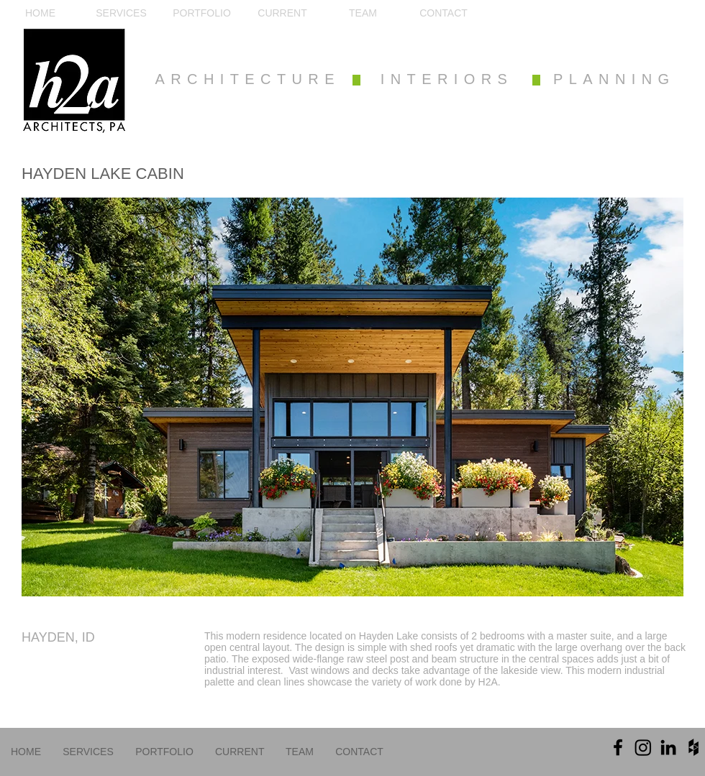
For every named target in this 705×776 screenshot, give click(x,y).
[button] (352, 397)
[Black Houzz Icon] (693, 747)
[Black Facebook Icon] (618, 747)
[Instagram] (643, 747)
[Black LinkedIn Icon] (668, 747)
